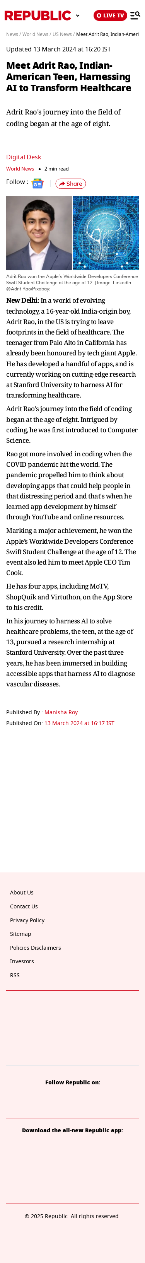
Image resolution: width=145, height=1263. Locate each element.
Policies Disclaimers (35, 948)
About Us (22, 893)
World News (20, 168)
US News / (64, 34)
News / (13, 34)
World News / (36, 34)
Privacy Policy (27, 921)
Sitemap (20, 934)
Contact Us (24, 907)
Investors (22, 961)
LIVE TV (110, 15)
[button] (70, 183)
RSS (15, 975)
